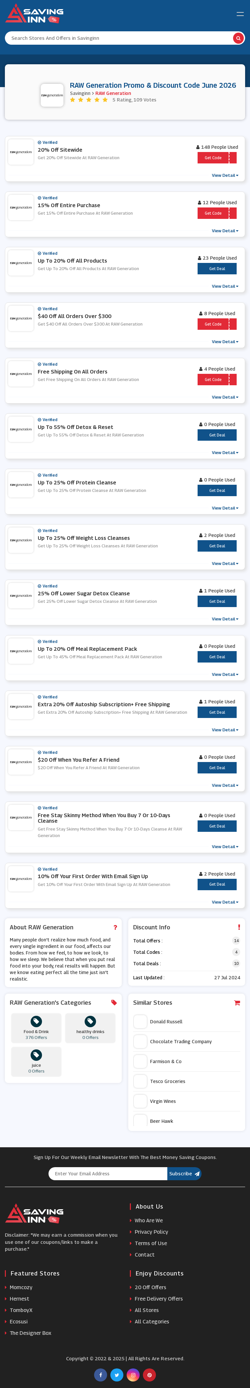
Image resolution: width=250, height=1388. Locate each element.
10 (236, 963)
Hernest (17, 1299)
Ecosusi (16, 1322)
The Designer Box (28, 1333)
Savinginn (80, 93)
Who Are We (146, 1220)
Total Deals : (147, 963)
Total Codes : (147, 952)
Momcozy (19, 1287)
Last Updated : (148, 977)
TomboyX (19, 1310)
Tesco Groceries (159, 1081)
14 (236, 940)
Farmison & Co (158, 1061)
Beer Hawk (153, 1121)
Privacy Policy (149, 1232)
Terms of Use (148, 1243)
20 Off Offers (148, 1287)
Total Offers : (147, 940)
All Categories (149, 1322)
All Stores (144, 1310)
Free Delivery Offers (156, 1299)
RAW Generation (113, 93)
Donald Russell (158, 1021)
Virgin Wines (155, 1101)
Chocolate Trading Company (173, 1041)
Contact (142, 1255)
